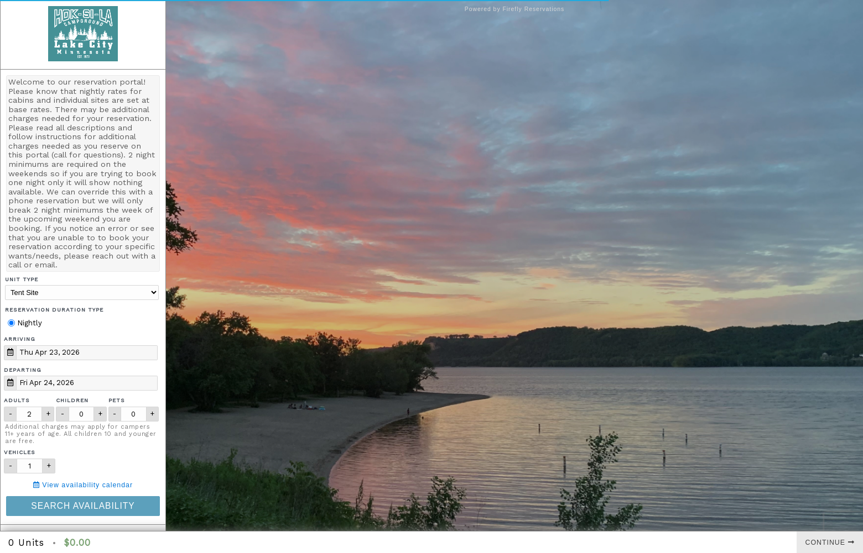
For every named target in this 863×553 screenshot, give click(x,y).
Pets (116, 400)
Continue (830, 542)
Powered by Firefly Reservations (515, 9)
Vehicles (19, 452)
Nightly (25, 323)
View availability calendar (83, 485)
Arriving (19, 339)
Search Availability (82, 505)
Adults (17, 400)
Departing (22, 370)
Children (72, 400)
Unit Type (21, 279)
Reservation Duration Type (54, 310)
